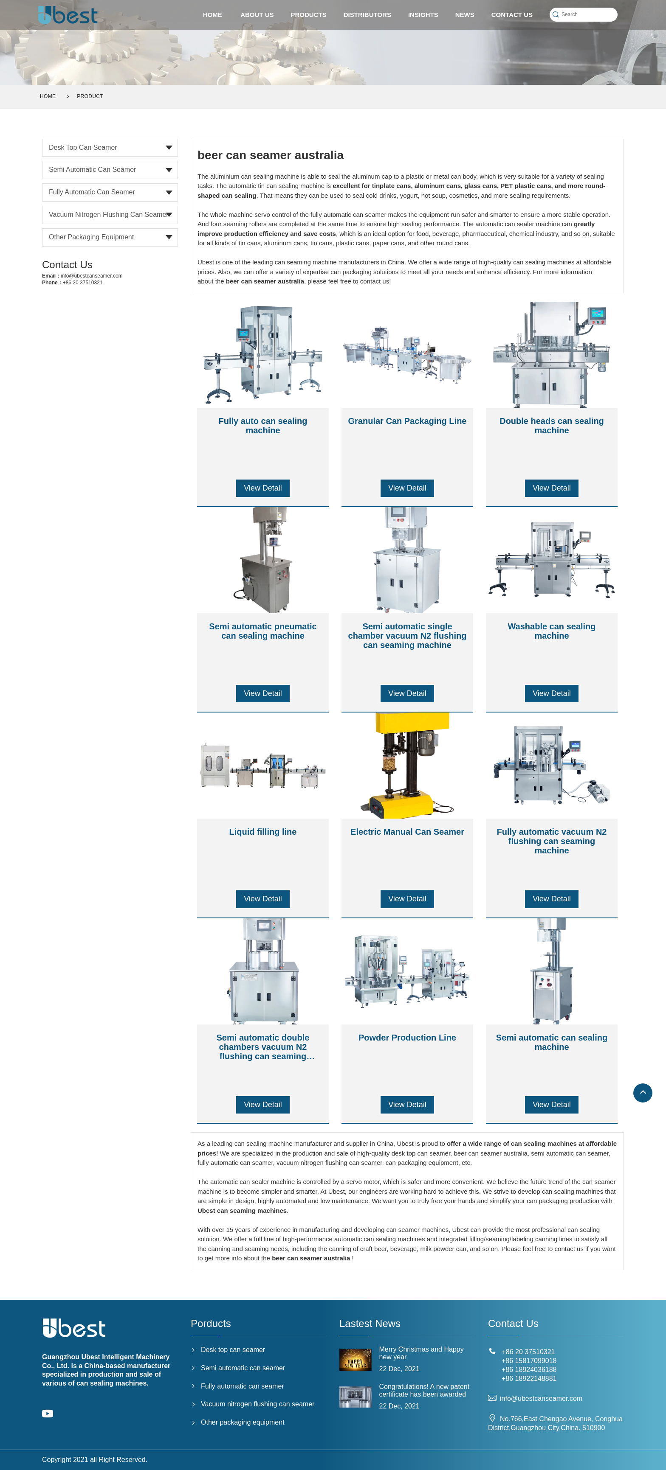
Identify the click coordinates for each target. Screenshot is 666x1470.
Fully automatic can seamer (92, 192)
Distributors (367, 14)
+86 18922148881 (529, 1378)
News (464, 14)
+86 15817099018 (529, 1360)
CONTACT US (512, 14)
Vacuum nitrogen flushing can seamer (109, 214)
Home (48, 96)
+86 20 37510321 (83, 283)
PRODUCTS (309, 14)
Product (90, 96)
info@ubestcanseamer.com (92, 276)
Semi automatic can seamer (92, 169)
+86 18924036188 (529, 1369)
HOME (212, 14)
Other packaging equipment (91, 237)
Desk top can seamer (83, 147)
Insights (423, 14)
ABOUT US (257, 14)
